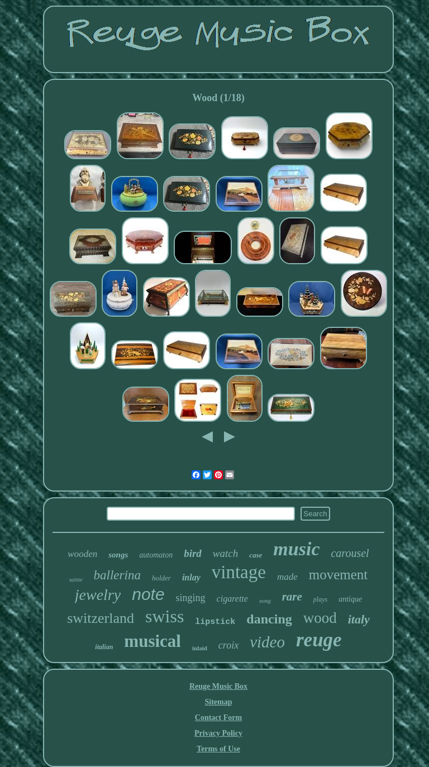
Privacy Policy (218, 733)
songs (118, 554)
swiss (164, 616)
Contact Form (218, 717)
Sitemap (218, 702)
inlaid (199, 648)
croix (228, 645)
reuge (319, 640)
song (265, 600)
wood (320, 617)
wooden (82, 554)
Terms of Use (218, 749)
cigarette (232, 598)
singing (191, 597)
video (267, 642)
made (287, 576)
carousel (350, 553)
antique (350, 599)
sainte (76, 580)
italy (359, 619)
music (296, 549)
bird (193, 553)
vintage (239, 572)
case (255, 555)
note (148, 594)
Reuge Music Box (218, 686)
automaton (156, 555)
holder (161, 578)
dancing (269, 619)
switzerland (100, 618)
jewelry (98, 594)
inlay (191, 577)
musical (152, 641)
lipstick (215, 622)
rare (292, 596)
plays (320, 599)
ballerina (117, 575)
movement (338, 574)
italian (104, 647)
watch (225, 553)
